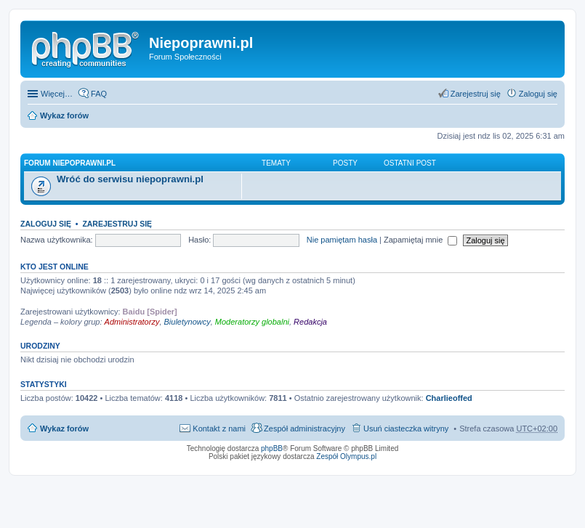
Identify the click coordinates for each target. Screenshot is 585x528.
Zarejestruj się (117, 223)
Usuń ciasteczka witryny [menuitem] (405, 428)
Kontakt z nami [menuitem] (219, 428)
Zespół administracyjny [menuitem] (304, 428)
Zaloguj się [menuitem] (538, 93)
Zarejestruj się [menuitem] (476, 93)
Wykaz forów (64, 115)
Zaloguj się (45, 223)
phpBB (272, 448)
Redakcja (310, 321)
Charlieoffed (449, 398)
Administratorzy (132, 321)
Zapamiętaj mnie (420, 239)
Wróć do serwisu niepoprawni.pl (130, 179)
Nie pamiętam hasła (342, 239)
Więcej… (57, 93)
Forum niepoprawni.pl (70, 163)
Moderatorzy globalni (252, 321)
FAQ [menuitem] (99, 93)
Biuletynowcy (187, 321)
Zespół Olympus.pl (346, 456)
